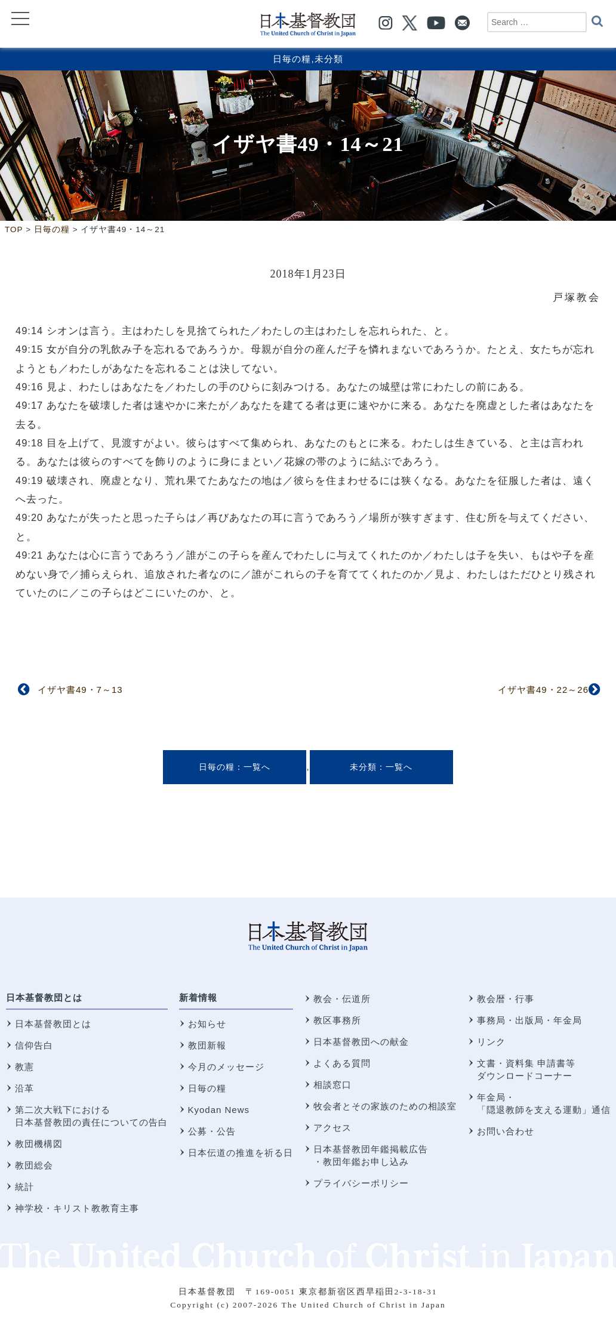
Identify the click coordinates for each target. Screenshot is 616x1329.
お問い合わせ (505, 1131)
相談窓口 (332, 1085)
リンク (491, 1042)
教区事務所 (337, 1020)
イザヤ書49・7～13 (80, 689)
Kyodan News (219, 1110)
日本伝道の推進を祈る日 (240, 1153)
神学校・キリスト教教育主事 (77, 1208)
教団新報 (207, 1045)
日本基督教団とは (44, 997)
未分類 (329, 59)
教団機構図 (39, 1144)
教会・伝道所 (342, 999)
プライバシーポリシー (361, 1183)
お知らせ (207, 1024)
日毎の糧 (292, 59)
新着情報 (198, 997)
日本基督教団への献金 (361, 1042)
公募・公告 (212, 1131)
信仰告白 (34, 1045)
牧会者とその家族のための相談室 (385, 1106)
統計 (24, 1187)
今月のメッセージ (226, 1067)
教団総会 (34, 1165)
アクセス (332, 1128)
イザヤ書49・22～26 (543, 689)
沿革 (24, 1088)
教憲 (24, 1067)
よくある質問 (342, 1063)
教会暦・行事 (505, 999)
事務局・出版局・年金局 (529, 1020)
